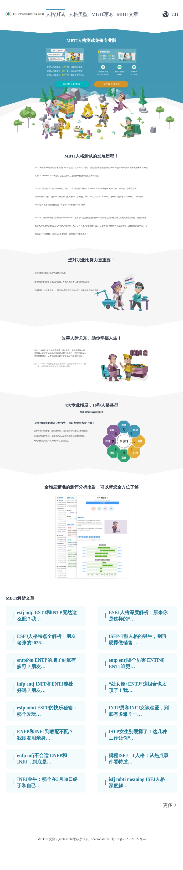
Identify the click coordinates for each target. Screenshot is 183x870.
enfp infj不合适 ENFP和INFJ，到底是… (42, 758)
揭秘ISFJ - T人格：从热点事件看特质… (138, 758)
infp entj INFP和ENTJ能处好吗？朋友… (45, 687)
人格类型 (78, 14)
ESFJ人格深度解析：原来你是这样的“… (138, 615)
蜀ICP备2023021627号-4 (128, 839)
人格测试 (55, 14)
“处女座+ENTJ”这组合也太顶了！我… (138, 687)
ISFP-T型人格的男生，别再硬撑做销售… (138, 639)
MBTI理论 (102, 14)
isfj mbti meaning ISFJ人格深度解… (137, 782)
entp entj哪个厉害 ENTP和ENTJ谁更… (136, 663)
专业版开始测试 (111, 84)
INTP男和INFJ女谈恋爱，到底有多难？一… (139, 711)
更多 (168, 805)
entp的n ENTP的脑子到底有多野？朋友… (46, 663)
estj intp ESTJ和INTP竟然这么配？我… (47, 615)
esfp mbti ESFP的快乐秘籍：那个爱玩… (47, 711)
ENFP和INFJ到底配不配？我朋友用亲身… (45, 735)
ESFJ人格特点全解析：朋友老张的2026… (46, 639)
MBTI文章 (127, 14)
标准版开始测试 (71, 84)
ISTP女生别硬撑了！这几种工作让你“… (138, 735)
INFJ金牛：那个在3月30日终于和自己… (47, 782)
